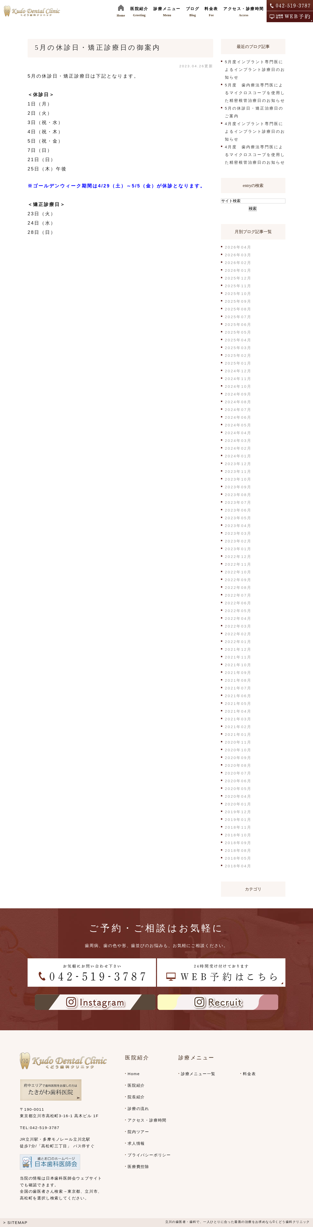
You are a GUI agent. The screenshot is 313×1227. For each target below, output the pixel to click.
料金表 (249, 1074)
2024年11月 (238, 378)
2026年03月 (238, 255)
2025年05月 (238, 332)
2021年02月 (238, 726)
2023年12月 (238, 464)
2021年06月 (238, 696)
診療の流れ (138, 1108)
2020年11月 (238, 742)
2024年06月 (238, 417)
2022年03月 (238, 626)
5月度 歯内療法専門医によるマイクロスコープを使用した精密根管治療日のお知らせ (255, 93)
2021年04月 (238, 711)
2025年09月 (238, 301)
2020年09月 (238, 757)
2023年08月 (238, 494)
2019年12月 (238, 812)
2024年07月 (238, 409)
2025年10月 (238, 293)
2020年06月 (238, 781)
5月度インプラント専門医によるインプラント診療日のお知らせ (255, 69)
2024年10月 (238, 386)
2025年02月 (238, 355)
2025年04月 (238, 340)
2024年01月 (238, 456)
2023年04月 (238, 525)
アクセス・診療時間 (147, 1120)
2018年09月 (238, 843)
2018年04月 (238, 866)
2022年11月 (238, 564)
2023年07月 (238, 502)
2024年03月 (238, 440)
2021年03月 (238, 719)
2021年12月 (238, 649)
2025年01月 (238, 363)
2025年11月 (238, 286)
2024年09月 (238, 394)
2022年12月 (238, 556)
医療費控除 (138, 1166)
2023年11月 (238, 471)
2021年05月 (238, 703)
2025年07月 (238, 317)
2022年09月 (238, 580)
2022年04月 (238, 618)
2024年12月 (238, 371)
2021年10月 (238, 665)
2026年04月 (238, 247)
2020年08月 (238, 765)
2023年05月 (238, 518)
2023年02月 (238, 541)
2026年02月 (238, 262)
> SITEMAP (15, 1222)
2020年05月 (238, 788)
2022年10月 (238, 572)
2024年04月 (238, 433)
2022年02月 (238, 634)
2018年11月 (238, 827)
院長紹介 (136, 1097)
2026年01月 (238, 270)
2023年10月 (238, 479)
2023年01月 (238, 549)
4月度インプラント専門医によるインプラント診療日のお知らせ (255, 131)
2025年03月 (238, 347)
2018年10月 (238, 835)
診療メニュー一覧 (198, 1074)
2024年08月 (238, 402)
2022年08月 (238, 587)
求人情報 (136, 1143)
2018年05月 (238, 858)
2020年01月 (238, 804)
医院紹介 (136, 1085)
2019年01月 (238, 819)
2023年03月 (238, 533)
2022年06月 (238, 603)
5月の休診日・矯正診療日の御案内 (98, 47)
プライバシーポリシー (149, 1155)
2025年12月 (238, 278)
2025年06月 (238, 324)
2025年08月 (238, 309)
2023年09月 (238, 487)
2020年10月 (238, 750)
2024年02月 (238, 448)
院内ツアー (138, 1132)
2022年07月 (238, 595)
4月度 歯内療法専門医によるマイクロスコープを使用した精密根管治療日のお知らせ (255, 154)
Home (134, 1074)
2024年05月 (238, 425)
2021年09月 (238, 672)
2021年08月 (238, 680)
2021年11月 (238, 657)
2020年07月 (238, 773)
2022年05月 (238, 610)
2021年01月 (238, 734)
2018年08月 (238, 850)
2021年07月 (238, 688)
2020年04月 (238, 796)
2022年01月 (238, 641)
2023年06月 (238, 510)
